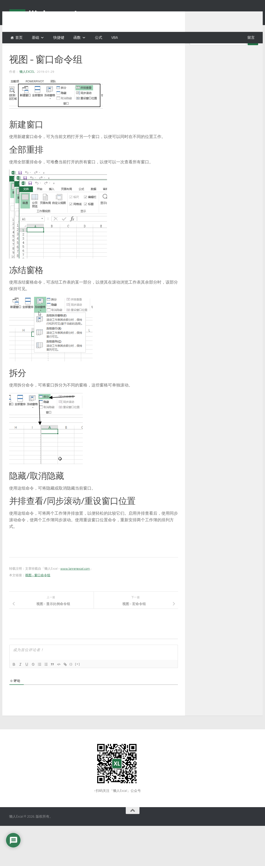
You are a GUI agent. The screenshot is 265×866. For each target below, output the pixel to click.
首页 (19, 37)
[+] (77, 675)
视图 (38, 50)
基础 (27, 50)
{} (71, 675)
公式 (98, 37)
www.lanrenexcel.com (75, 580)
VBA (114, 37)
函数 (77, 37)
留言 (251, 37)
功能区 (14, 50)
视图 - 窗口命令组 (37, 587)
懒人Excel (27, 83)
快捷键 (58, 37)
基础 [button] (35, 37)
